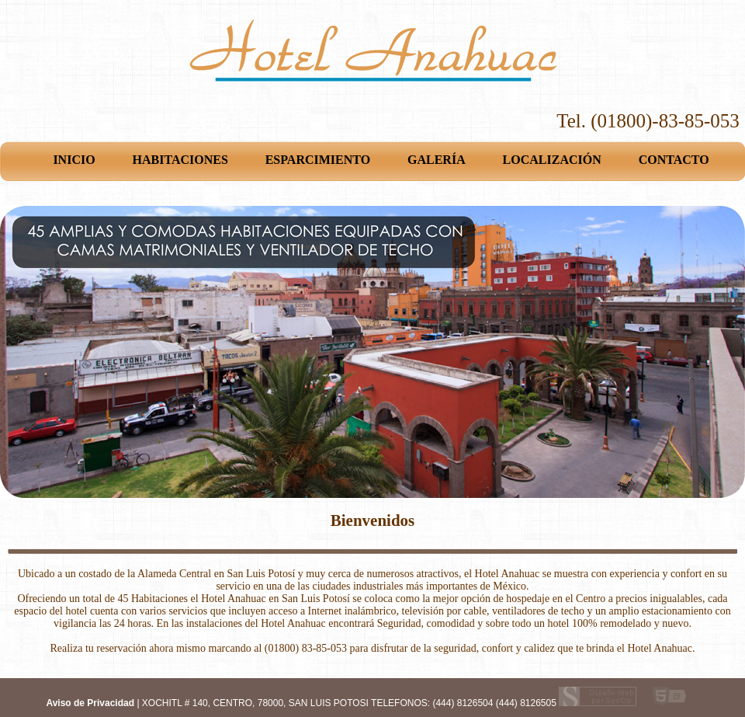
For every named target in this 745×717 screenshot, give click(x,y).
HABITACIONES (180, 159)
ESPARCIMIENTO (317, 159)
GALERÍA (436, 159)
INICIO (74, 159)
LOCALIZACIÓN (552, 159)
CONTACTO (674, 159)
